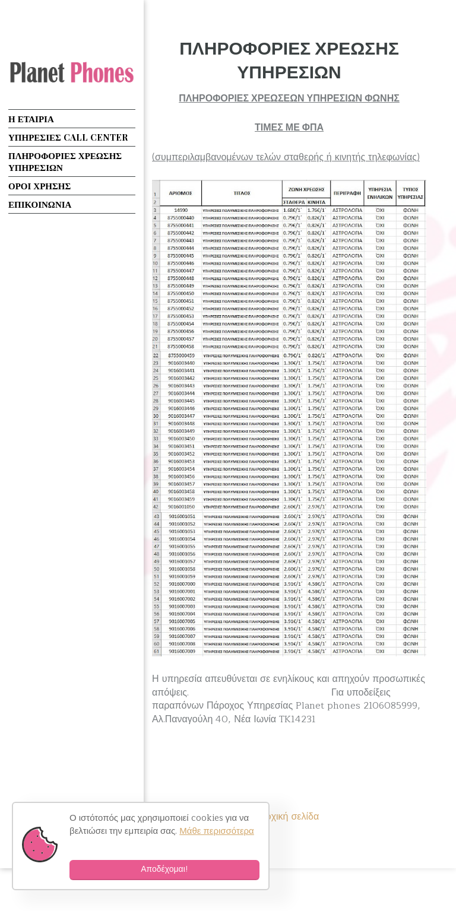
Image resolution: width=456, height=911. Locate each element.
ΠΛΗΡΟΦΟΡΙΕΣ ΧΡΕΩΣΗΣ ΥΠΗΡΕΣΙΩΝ (289, 59)
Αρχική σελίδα (289, 816)
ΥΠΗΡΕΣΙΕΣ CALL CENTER (68, 137)
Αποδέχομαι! (164, 869)
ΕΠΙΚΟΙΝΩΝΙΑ (39, 204)
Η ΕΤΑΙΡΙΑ (31, 119)
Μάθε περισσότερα (216, 831)
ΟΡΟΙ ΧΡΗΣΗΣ (39, 186)
